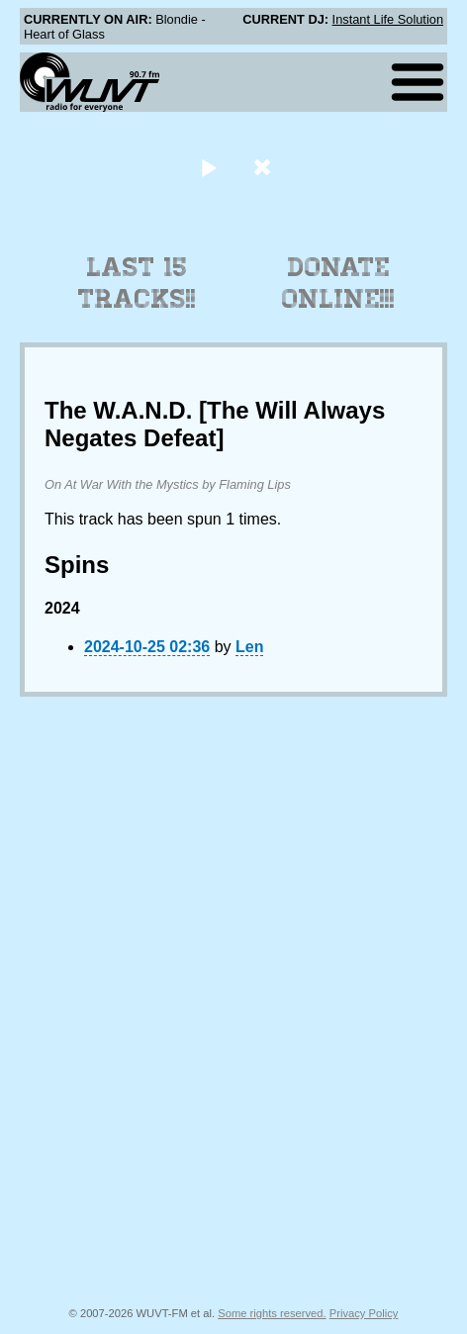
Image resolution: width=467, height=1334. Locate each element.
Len (249, 646)
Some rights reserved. (272, 1313)
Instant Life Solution (387, 19)
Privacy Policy (364, 1313)
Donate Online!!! (338, 283)
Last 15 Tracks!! (137, 283)
